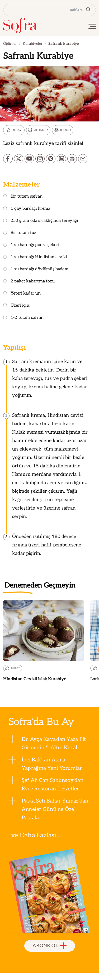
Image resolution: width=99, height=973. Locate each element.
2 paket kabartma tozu (29, 282)
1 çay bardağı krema (26, 209)
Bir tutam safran (23, 197)
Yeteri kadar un (22, 294)
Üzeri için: (16, 306)
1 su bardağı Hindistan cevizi (35, 257)
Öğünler (10, 43)
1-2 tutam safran (23, 318)
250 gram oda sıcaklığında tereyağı (40, 221)
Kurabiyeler (33, 43)
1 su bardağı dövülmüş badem (35, 269)
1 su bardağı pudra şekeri (31, 245)
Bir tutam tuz (19, 233)
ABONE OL (49, 946)
